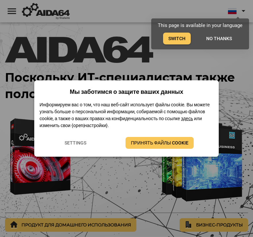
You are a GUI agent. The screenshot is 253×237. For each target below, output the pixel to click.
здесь (187, 118)
